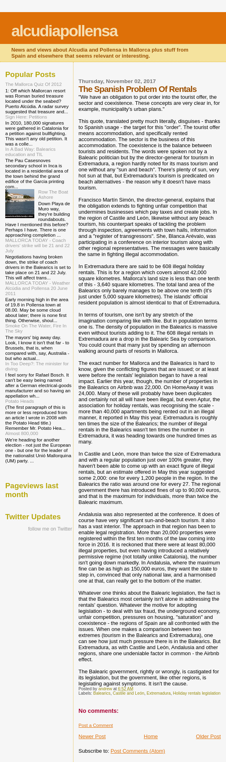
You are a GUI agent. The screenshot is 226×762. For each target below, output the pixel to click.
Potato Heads (19, 401)
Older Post (208, 736)
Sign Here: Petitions (26, 116)
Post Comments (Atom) (138, 751)
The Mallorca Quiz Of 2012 (33, 84)
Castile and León (128, 693)
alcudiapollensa (64, 31)
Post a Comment (96, 725)
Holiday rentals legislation (197, 693)
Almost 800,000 (21, 433)
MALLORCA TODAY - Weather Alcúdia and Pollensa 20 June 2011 (37, 288)
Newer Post (92, 736)
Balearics (102, 693)
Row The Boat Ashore (53, 194)
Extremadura (158, 693)
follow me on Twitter (50, 529)
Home (151, 736)
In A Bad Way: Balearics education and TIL (30, 151)
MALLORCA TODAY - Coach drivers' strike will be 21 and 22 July (37, 245)
